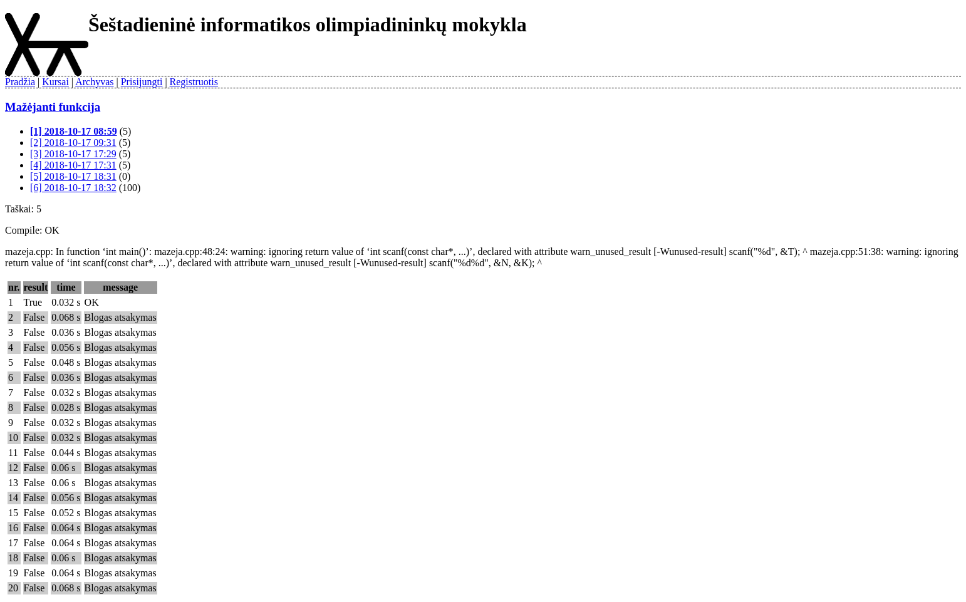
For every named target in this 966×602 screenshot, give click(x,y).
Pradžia (20, 81)
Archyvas (94, 81)
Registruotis (194, 81)
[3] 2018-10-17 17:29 (73, 153)
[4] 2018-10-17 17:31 (73, 165)
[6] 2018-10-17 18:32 (73, 187)
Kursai (55, 81)
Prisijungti (142, 81)
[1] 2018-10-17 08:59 (73, 131)
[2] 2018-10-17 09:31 (73, 142)
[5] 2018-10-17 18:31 (73, 176)
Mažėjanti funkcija (52, 106)
